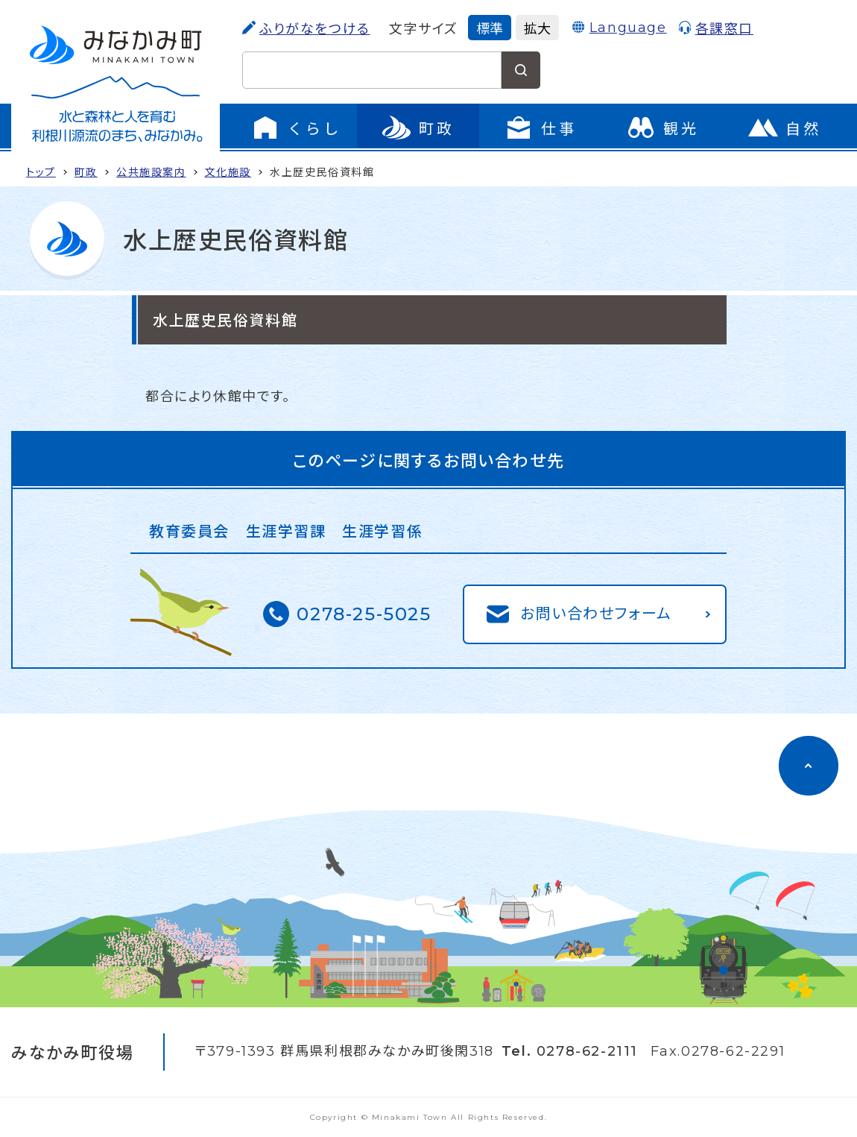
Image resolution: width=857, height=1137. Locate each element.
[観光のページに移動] (662, 127)
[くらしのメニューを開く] (296, 127)
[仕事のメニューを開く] (540, 127)
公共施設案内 (151, 171)
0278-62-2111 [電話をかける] (587, 1051)
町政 (86, 171)
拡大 (537, 27)
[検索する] (521, 70)
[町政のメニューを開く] (418, 127)
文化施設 (228, 171)
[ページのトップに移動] (808, 766)
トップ (41, 171)
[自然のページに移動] (785, 127)
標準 (489, 27)
